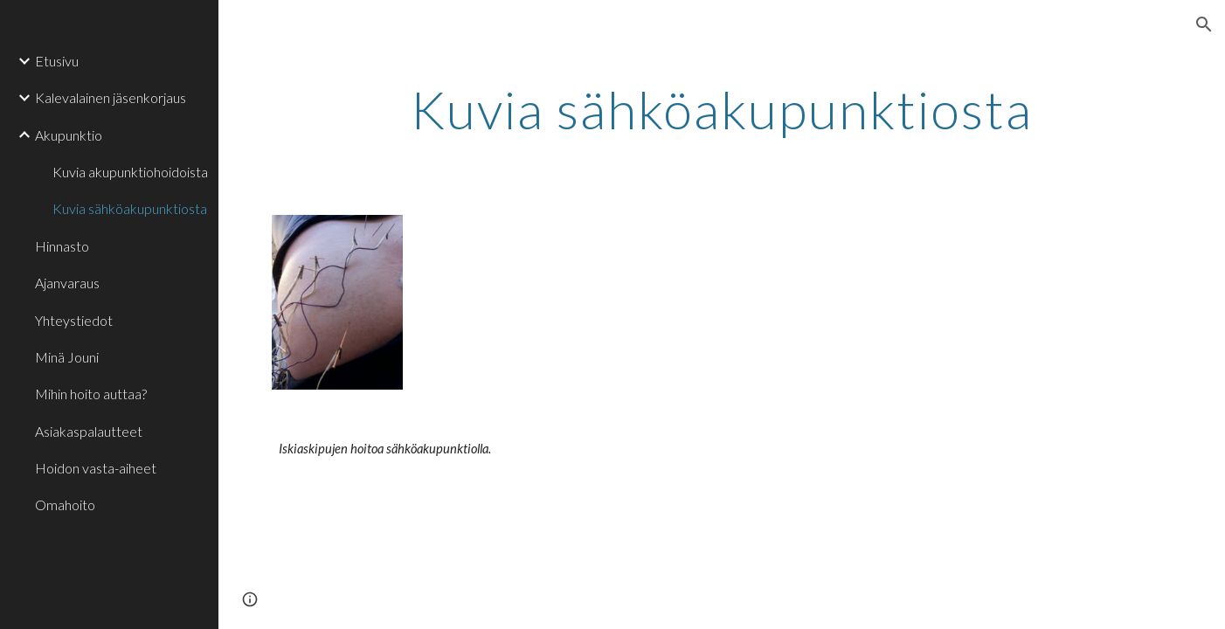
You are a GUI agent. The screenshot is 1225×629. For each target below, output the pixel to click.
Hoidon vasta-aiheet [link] (95, 468)
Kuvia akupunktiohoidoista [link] (130, 171)
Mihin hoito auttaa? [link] (91, 393)
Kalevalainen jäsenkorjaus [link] (110, 97)
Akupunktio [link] (68, 135)
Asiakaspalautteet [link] (88, 431)
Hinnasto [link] (62, 246)
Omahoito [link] (65, 504)
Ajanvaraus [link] (67, 282)
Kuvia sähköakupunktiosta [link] (129, 208)
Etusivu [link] (57, 60)
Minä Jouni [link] (67, 357)
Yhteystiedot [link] (74, 320)
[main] (722, 109)
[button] (1204, 24)
